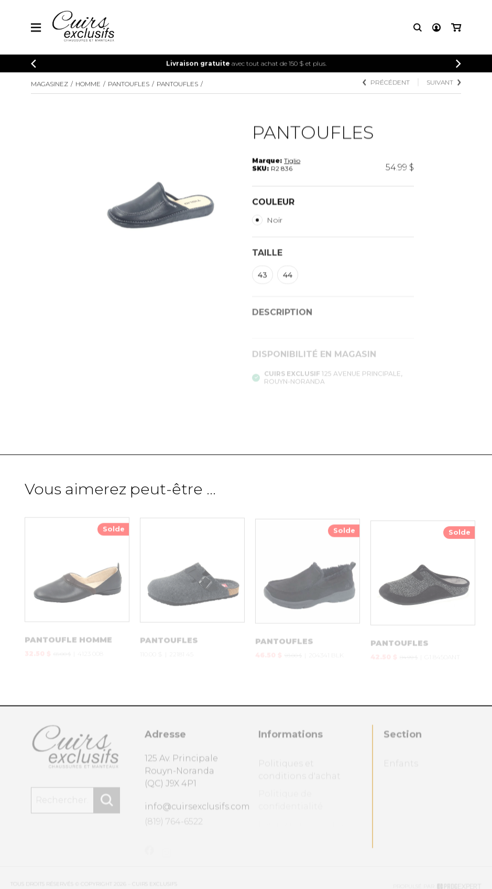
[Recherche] (417, 29)
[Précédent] (33, 65)
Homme (88, 89)
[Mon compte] (436, 29)
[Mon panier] (456, 29)
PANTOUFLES (128, 89)
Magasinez (49, 89)
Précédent (386, 90)
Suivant (444, 90)
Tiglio (292, 170)
